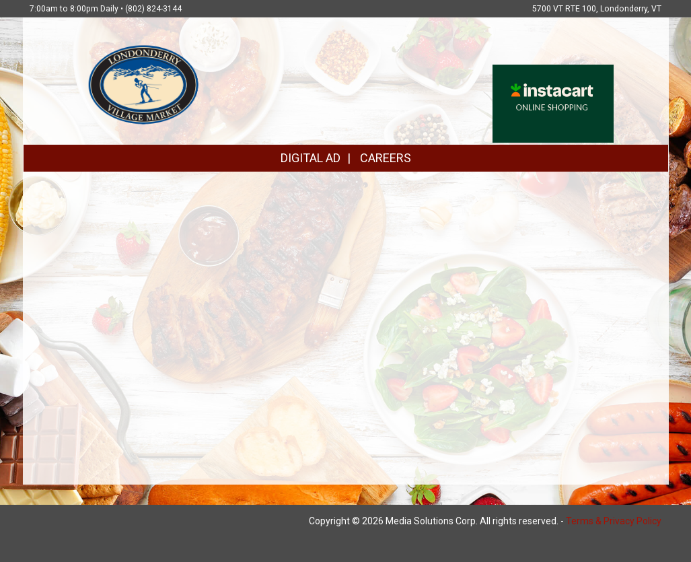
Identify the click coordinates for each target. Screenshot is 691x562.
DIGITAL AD (310, 158)
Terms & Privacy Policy (613, 521)
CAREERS (385, 158)
